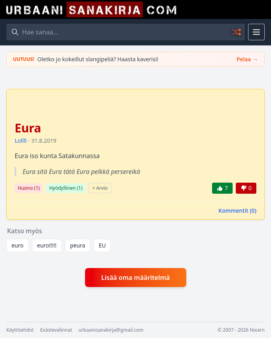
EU (102, 245)
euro (17, 245)
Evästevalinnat (56, 330)
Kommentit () (237, 210)
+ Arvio (100, 188)
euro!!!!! (47, 245)
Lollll (21, 140)
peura (77, 245)
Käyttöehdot (20, 330)
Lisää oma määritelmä (135, 277)
